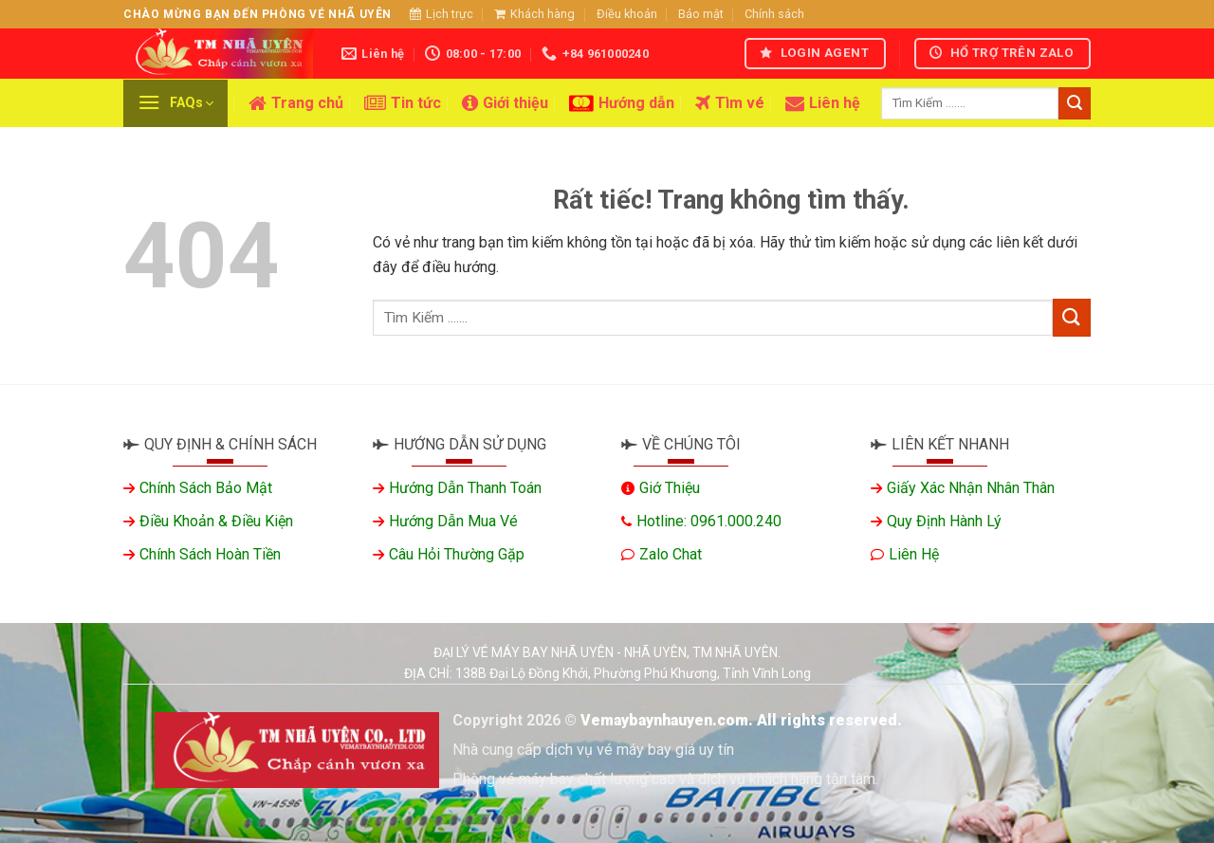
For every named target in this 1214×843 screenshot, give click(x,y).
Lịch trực (441, 14)
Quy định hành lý (944, 521)
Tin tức (402, 103)
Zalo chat (670, 554)
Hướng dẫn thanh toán (465, 488)
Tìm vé (729, 103)
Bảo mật (701, 14)
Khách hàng (534, 14)
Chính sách (774, 14)
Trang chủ (295, 103)
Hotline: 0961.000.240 (709, 521)
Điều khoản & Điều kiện (216, 521)
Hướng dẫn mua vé (453, 521)
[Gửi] (1074, 103)
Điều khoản (627, 14)
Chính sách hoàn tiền (210, 554)
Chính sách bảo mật (205, 488)
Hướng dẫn (621, 103)
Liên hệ (822, 103)
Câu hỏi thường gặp (456, 554)
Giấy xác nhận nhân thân (971, 488)
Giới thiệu (505, 103)
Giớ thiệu (669, 488)
